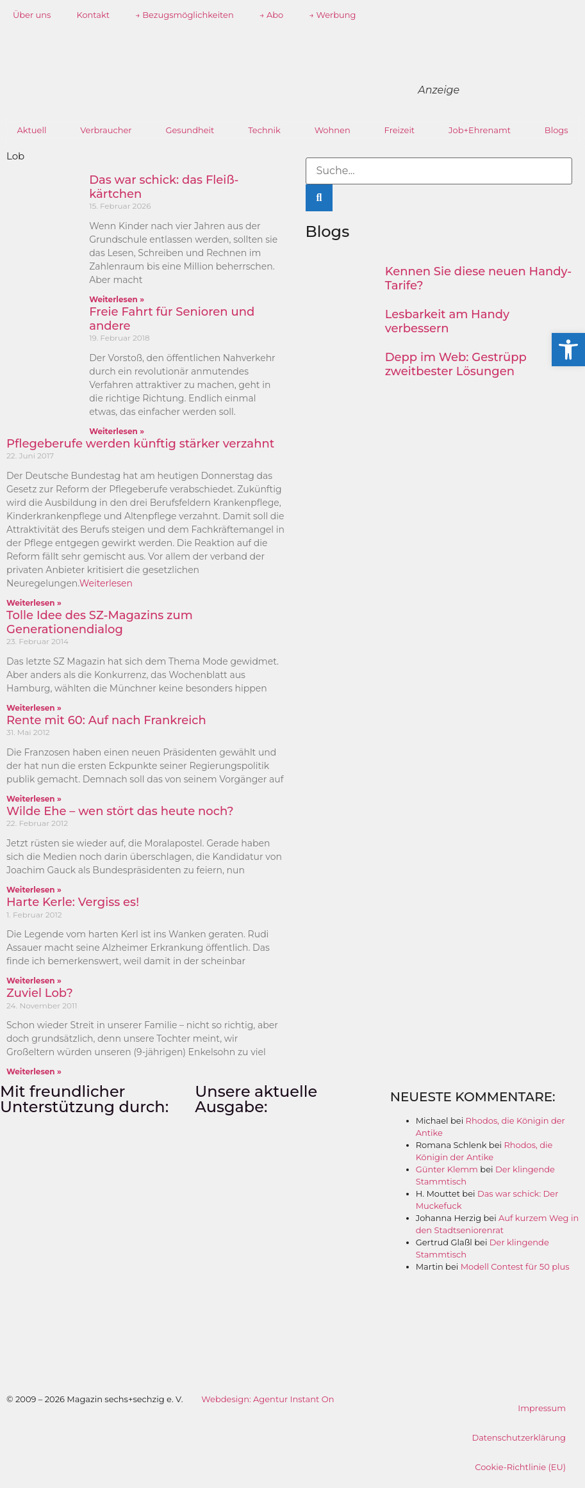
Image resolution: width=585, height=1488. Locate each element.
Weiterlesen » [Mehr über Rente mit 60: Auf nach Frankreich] (34, 799)
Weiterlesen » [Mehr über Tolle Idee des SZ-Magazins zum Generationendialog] (34, 708)
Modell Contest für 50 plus (515, 1266)
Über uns (32, 15)
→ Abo (272, 15)
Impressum (542, 1408)
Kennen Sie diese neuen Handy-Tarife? (478, 278)
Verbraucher (105, 130)
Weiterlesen (106, 583)
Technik (264, 130)
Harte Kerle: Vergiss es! (72, 902)
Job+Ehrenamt (480, 130)
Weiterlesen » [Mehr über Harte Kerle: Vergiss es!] (34, 980)
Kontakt (93, 15)
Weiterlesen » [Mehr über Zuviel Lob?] (34, 1071)
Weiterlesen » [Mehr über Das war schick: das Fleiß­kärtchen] (116, 299)
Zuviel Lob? (39, 993)
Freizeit (399, 130)
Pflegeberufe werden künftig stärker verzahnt (140, 444)
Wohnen (332, 130)
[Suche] (319, 197)
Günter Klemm (447, 1169)
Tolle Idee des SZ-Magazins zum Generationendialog (99, 622)
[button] (568, 349)
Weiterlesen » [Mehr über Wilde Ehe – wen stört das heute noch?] (34, 889)
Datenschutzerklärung (519, 1437)
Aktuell (31, 130)
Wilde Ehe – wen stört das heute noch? (120, 811)
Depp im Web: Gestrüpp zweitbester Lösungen (456, 364)
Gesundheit (189, 130)
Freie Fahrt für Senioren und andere (171, 319)
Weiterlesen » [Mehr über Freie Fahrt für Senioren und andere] (116, 431)
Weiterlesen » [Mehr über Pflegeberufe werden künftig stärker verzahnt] (34, 603)
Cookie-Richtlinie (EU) (520, 1467)
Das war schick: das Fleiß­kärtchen (163, 187)
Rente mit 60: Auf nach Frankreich (106, 720)
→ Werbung (332, 15)
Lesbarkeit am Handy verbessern (447, 321)
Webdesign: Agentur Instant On (267, 1399)
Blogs (556, 130)
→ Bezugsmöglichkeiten (184, 15)
